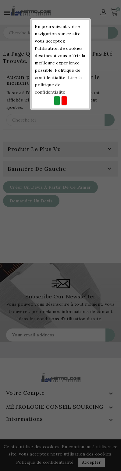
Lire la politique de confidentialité (58, 85)
